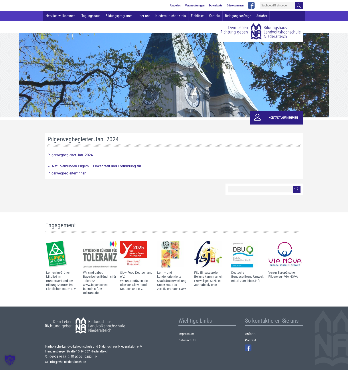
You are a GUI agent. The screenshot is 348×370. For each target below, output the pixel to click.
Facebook (248, 347)
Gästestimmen (235, 5)
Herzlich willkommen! (61, 16)
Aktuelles (175, 5)
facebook (251, 5)
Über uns (144, 16)
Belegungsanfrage (238, 16)
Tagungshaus (90, 16)
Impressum (186, 334)
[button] (10, 360)
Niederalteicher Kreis (170, 16)
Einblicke (197, 16)
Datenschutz (187, 340)
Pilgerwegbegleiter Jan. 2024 (70, 155)
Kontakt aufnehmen (283, 117)
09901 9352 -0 (59, 356)
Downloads (215, 5)
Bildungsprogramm (118, 16)
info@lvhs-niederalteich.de (67, 362)
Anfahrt (261, 16)
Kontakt (214, 16)
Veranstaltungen (195, 5)
